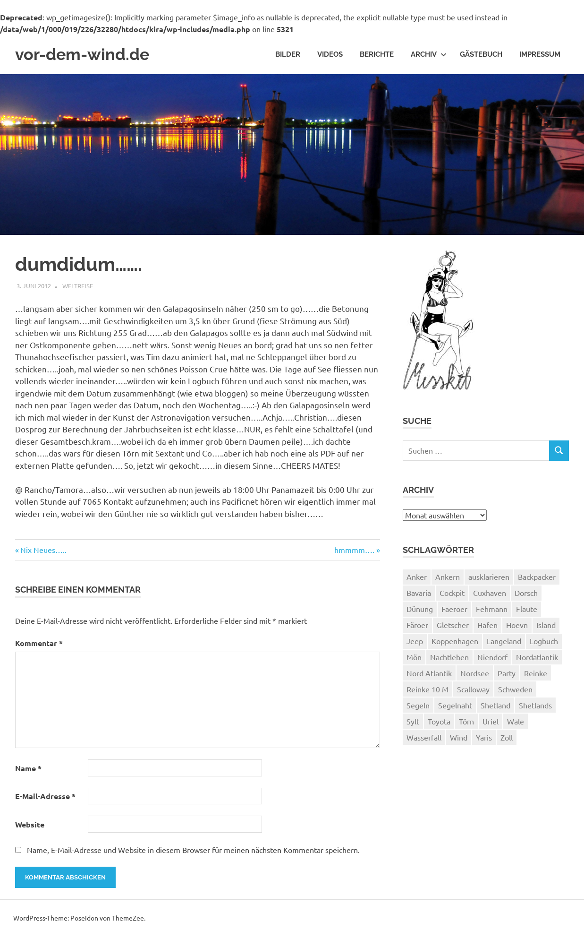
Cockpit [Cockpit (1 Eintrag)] (452, 595)
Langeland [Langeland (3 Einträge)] (504, 643)
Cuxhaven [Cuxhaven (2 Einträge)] (489, 595)
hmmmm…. (354, 553)
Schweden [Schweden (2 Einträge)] (515, 692)
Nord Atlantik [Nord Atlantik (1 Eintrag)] (429, 676)
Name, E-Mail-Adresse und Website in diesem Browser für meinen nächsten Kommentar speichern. (193, 852)
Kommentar (39, 646)
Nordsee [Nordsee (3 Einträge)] (474, 676)
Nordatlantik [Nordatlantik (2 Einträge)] (537, 659)
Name (28, 771)
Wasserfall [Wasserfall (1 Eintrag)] (423, 740)
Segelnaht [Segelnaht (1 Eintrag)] (455, 708)
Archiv (429, 56)
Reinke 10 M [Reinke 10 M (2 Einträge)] (427, 692)
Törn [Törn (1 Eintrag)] (466, 724)
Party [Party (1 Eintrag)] (507, 676)
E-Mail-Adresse (45, 799)
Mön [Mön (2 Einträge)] (414, 659)
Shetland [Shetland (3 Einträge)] (495, 708)
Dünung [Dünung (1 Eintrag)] (419, 611)
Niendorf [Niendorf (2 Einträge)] (492, 659)
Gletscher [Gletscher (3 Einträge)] (453, 627)
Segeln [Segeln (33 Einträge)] (418, 708)
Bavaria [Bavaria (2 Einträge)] (418, 595)
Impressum (539, 56)
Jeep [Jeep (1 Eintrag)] (414, 643)
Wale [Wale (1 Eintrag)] (515, 724)
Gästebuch (481, 56)
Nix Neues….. (43, 553)
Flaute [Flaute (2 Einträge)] (526, 611)
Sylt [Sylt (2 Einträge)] (412, 724)
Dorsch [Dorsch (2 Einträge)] (526, 595)
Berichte (377, 56)
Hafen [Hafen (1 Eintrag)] (487, 627)
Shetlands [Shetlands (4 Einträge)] (535, 708)
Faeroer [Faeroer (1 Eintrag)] (454, 611)
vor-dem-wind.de (90, 56)
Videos (330, 56)
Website (29, 827)
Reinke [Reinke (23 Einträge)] (535, 676)
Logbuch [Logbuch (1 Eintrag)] (544, 643)
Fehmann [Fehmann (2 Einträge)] (492, 611)
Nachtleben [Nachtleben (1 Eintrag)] (449, 659)
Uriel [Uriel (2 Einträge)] (490, 724)
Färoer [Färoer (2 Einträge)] (417, 627)
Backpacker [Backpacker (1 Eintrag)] (537, 579)
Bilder (287, 56)
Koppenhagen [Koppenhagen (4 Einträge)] (455, 643)
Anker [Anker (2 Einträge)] (416, 579)
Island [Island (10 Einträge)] (546, 627)
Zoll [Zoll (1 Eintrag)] (506, 740)
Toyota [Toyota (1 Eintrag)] (439, 724)
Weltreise (77, 288)
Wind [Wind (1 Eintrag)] (458, 740)
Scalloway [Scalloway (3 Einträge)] (473, 692)
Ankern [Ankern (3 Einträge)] (447, 579)
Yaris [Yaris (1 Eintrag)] (484, 740)
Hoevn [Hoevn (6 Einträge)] (517, 627)
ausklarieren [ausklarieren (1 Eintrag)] (488, 579)
